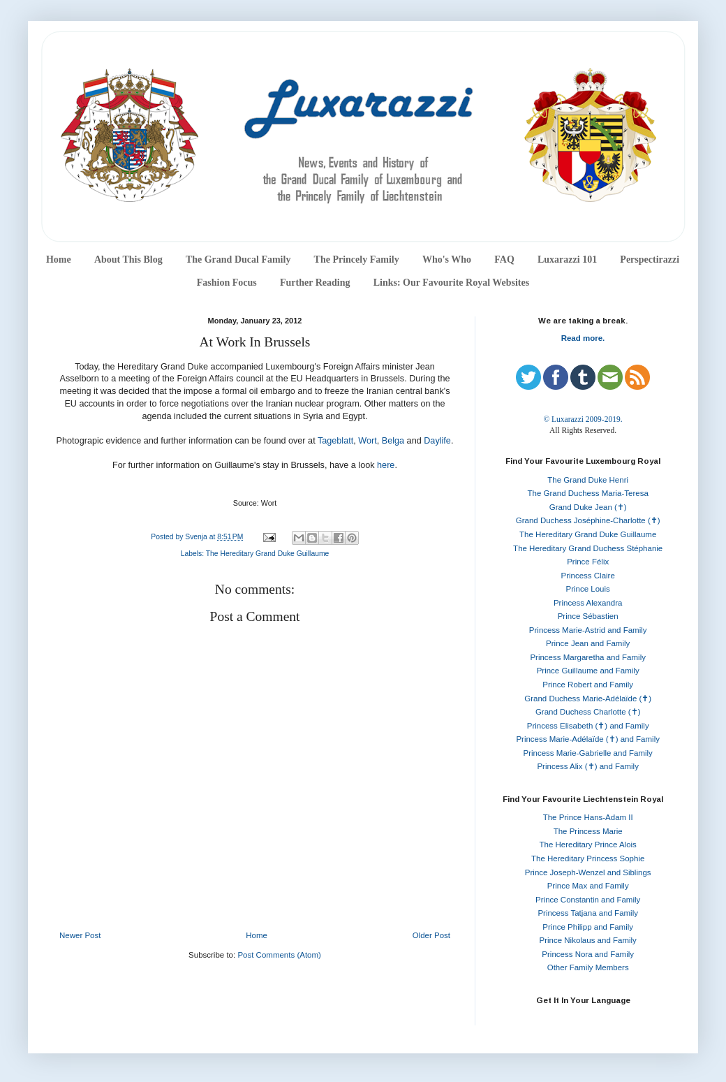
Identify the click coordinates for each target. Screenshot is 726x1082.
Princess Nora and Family (588, 954)
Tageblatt (335, 441)
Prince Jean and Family (588, 643)
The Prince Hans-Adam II (588, 817)
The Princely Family (356, 259)
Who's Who (446, 259)
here (385, 465)
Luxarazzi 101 (567, 259)
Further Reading (315, 282)
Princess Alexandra (588, 603)
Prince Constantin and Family (587, 899)
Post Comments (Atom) (279, 955)
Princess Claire (588, 575)
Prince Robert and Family (587, 684)
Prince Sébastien (588, 616)
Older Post (431, 935)
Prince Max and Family (588, 886)
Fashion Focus (227, 282)
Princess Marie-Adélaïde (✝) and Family (588, 739)
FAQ (504, 259)
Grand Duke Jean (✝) (588, 507)
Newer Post (80, 935)
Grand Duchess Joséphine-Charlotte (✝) (588, 520)
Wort (367, 441)
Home (58, 259)
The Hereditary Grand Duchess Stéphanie (587, 548)
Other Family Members (588, 967)
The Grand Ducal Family (238, 259)
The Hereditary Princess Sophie (587, 858)
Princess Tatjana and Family (588, 913)
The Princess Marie (588, 831)
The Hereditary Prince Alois (588, 844)
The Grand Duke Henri (587, 480)
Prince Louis (588, 589)
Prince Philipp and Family (587, 927)
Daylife (437, 441)
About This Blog (128, 259)
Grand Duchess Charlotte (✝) (588, 712)
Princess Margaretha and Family (588, 657)
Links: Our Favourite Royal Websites (451, 282)
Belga (393, 441)
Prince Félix (588, 561)
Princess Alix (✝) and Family (587, 766)
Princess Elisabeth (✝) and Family (588, 726)
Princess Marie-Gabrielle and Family (588, 753)
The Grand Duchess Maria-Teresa (588, 493)
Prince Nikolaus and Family (588, 940)
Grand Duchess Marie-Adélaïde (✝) (587, 698)
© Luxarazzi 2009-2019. (582, 419)
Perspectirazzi (649, 259)
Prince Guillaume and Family (588, 670)
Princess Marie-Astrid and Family (588, 630)
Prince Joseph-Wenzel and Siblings (588, 872)
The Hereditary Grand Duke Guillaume (267, 553)
